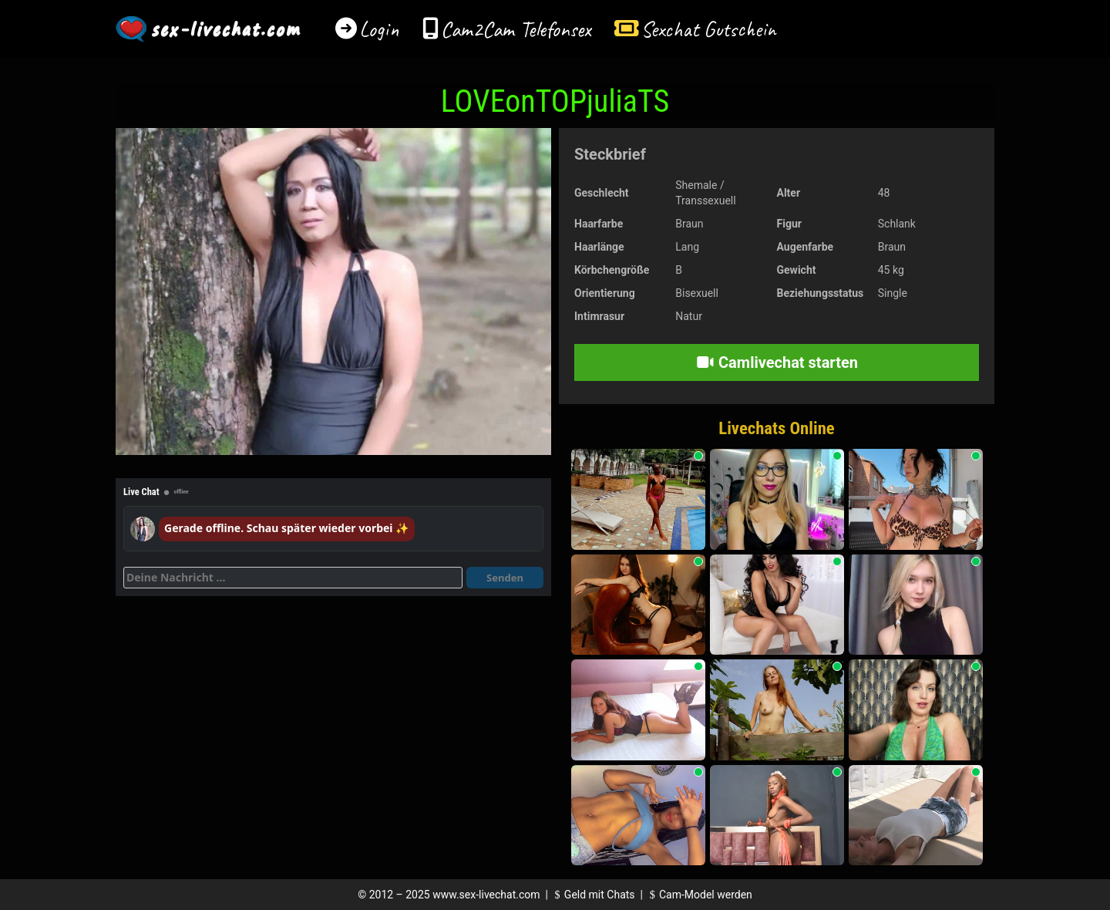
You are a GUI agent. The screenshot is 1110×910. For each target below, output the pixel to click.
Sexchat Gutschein (708, 28)
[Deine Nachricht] (292, 577)
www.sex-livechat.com (486, 894)
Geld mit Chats (592, 894)
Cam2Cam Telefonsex (516, 28)
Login (379, 28)
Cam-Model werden (698, 894)
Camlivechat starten (776, 362)
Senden (504, 578)
